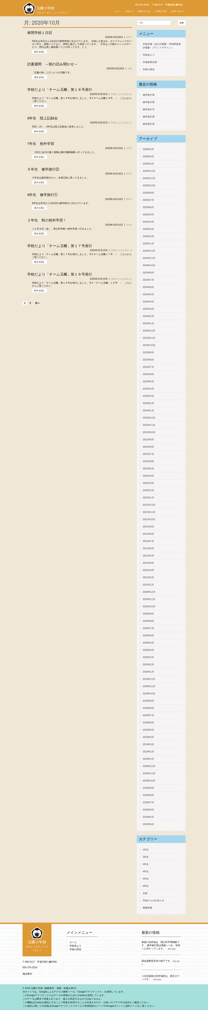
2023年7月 (148, 367)
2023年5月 (148, 381)
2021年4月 (148, 563)
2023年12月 (149, 330)
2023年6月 (148, 374)
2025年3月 (148, 229)
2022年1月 (148, 497)
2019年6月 (148, 722)
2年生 (129, 225)
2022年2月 (148, 490)
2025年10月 (149, 185)
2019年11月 (149, 686)
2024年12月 (149, 251)
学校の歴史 (149, 69)
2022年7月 (148, 454)
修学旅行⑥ (149, 116)
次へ (37, 303)
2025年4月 (148, 222)
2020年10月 (149, 606)
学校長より (149, 55)
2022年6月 (148, 461)
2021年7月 (148, 541)
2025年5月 (148, 214)
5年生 (129, 37)
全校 (129, 68)
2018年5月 (148, 817)
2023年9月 (148, 352)
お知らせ (129, 11)
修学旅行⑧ (149, 102)
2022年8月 (148, 447)
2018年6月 (148, 809)
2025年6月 (148, 207)
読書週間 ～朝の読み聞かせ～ (52, 64)
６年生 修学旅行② (43, 169)
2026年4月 (148, 156)
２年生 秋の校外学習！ (47, 220)
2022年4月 (148, 476)
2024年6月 (148, 287)
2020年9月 (148, 613)
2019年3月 (148, 744)
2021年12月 (149, 505)
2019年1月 (148, 759)
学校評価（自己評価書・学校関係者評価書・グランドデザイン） (162, 46)
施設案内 (27, 974)
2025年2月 (148, 236)
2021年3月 (148, 570)
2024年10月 (149, 265)
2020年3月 (148, 657)
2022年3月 (148, 483)
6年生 (129, 173)
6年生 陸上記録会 (42, 118)
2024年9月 (148, 272)
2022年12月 (149, 418)
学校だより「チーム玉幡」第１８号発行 (59, 90)
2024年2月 (148, 316)
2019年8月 (148, 708)
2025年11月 (149, 178)
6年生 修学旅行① (42, 195)
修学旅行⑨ (149, 95)
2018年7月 (148, 802)
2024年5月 (148, 294)
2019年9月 (148, 701)
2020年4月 (148, 650)
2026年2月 (148, 163)
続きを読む (39, 52)
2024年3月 (148, 309)
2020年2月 (148, 664)
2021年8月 (148, 534)
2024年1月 (148, 323)
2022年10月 (149, 432)
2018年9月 (148, 788)
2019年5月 (148, 730)
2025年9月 (148, 193)
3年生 (146, 864)
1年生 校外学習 (40, 144)
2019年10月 (149, 693)
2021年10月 (149, 519)
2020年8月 (148, 621)
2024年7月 (148, 280)
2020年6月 (148, 635)
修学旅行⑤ (149, 124)
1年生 (129, 148)
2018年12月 (149, 766)
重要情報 (147, 907)
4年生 (146, 871)
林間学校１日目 (39, 33)
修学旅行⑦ (149, 109)
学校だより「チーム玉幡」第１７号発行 (59, 246)
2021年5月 (148, 555)
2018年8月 (148, 795)
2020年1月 (148, 672)
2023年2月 (148, 403)
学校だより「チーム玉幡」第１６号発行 (59, 274)
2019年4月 (148, 737)
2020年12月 (149, 592)
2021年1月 (148, 584)
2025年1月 (148, 243)
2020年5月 (148, 642)
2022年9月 (148, 439)
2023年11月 (149, 338)
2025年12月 (149, 171)
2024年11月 (149, 258)
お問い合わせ (177, 11)
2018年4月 (148, 824)
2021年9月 (148, 526)
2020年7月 (148, 628)
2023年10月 (149, 345)
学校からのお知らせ (121, 94)
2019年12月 (149, 679)
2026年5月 (148, 149)
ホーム (118, 11)
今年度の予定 (160, 11)
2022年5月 (148, 468)
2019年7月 (148, 715)
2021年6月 (148, 548)
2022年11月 (149, 425)
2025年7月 (148, 200)
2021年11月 (149, 512)
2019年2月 (148, 751)
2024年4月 (148, 301)
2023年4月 (148, 388)
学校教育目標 (150, 62)
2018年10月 (149, 780)
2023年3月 (148, 396)
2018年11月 (149, 773)
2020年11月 (149, 599)
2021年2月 (148, 577)
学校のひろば (144, 11)
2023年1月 (148, 410)
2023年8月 (148, 359)
